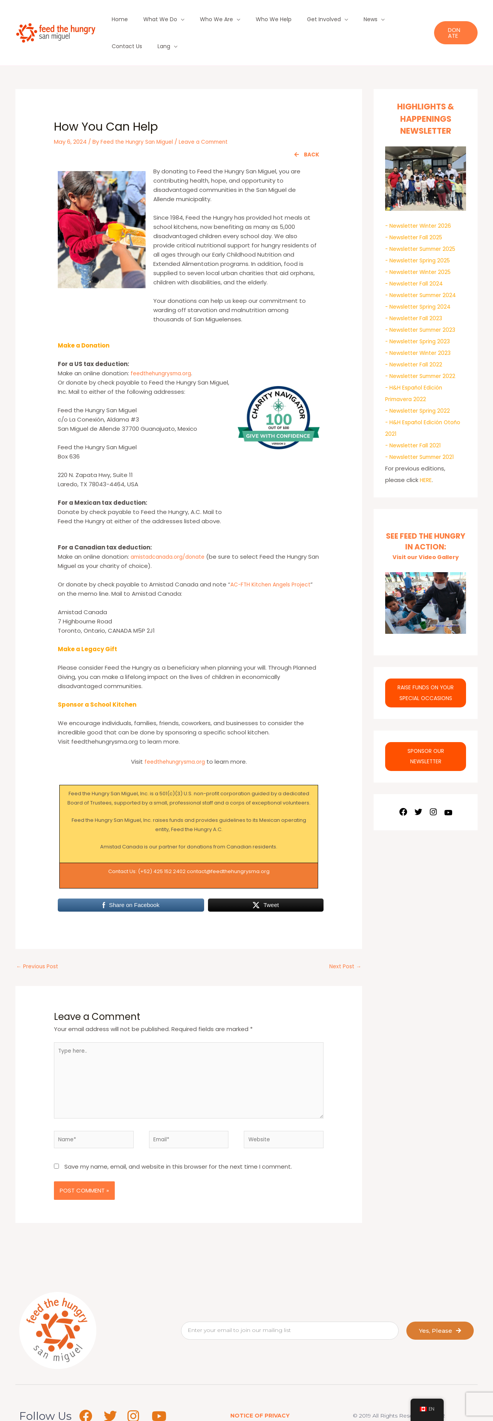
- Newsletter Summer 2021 (422, 430)
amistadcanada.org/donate (171, 530)
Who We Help (251, 19)
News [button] (334, 19)
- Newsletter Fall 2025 (416, 210)
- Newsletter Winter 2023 (420, 326)
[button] (453, 19)
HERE (426, 453)
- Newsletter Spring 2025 (420, 233)
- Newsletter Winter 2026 (420, 199)
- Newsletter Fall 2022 (415, 337)
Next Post (343, 940)
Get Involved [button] (294, 19)
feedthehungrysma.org (164, 346)
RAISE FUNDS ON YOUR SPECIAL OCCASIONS (425, 670)
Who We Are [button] (200, 19)
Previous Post (39, 940)
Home (118, 19)
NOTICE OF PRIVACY (260, 1398)
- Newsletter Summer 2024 (423, 268)
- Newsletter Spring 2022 (420, 384)
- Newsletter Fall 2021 (415, 418)
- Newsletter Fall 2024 (416, 256)
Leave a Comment (212, 115)
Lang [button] (402, 19)
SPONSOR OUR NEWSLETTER (426, 735)
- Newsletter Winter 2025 (421, 245)
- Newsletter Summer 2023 (423, 303)
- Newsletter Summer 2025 (423, 222)
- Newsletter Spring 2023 (420, 314)
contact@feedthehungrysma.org (228, 844)
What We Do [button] (151, 19)
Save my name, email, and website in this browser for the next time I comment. (178, 1150)
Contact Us (372, 19)
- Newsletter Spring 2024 (420, 279)
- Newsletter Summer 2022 (423, 349)
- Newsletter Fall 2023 (415, 291)
